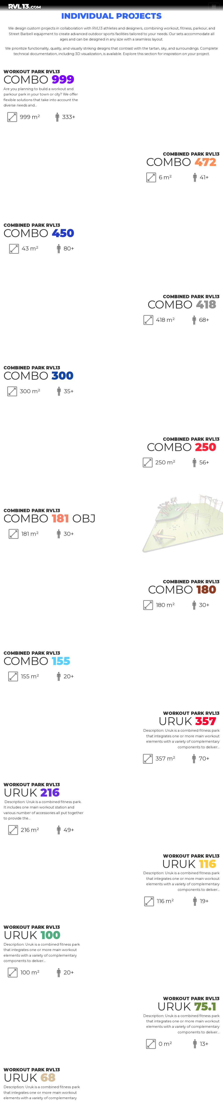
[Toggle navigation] (213, 6)
